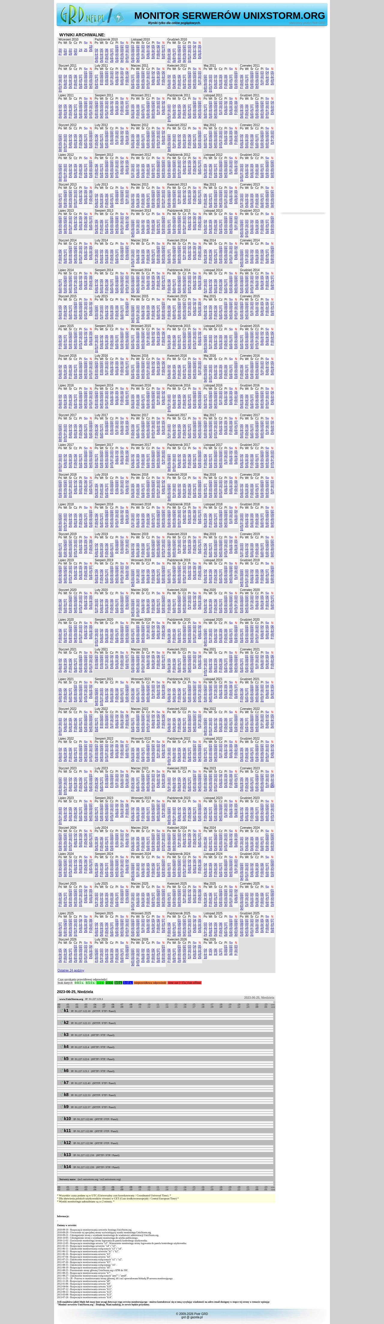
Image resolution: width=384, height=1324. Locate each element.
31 (127, 60)
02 (122, 46)
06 (106, 50)
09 (122, 50)
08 (116, 50)
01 (116, 46)
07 (111, 50)
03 (127, 46)
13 (106, 53)
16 (122, 53)
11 (96, 53)
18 (96, 57)
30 (75, 53)
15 (116, 53)
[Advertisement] (303, 122)
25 (85, 50)
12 (101, 53)
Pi (80, 42)
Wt (65, 42)
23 (75, 50)
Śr (70, 42)
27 (60, 53)
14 (111, 53)
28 (65, 53)
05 (101, 50)
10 (127, 50)
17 (127, 53)
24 (80, 50)
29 (70, 53)
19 (90, 46)
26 (90, 50)
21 (65, 50)
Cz (75, 42)
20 (60, 50)
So (85, 42)
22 (70, 50)
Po (60, 42)
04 (96, 50)
